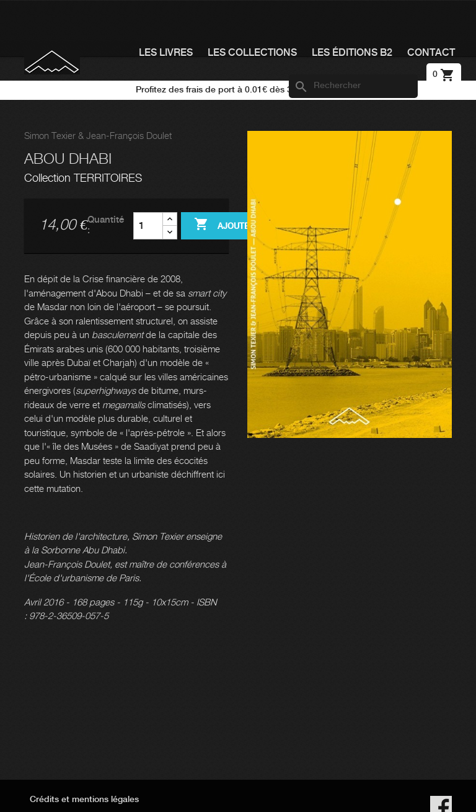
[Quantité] (148, 225)
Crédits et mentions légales (84, 799)
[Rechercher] (353, 86)
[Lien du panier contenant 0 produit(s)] (443, 74)
